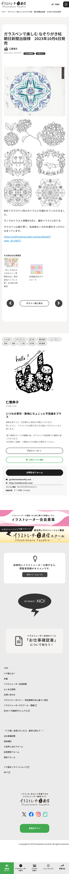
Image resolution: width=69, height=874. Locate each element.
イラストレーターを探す (21, 868)
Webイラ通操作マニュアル (17, 710)
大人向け (7, 339)
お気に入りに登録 (34, 459)
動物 (5, 343)
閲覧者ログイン (7, 868)
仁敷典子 (13, 48)
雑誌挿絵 (42, 339)
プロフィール (34, 450)
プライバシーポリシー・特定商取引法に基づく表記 (26, 700)
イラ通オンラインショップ (16, 767)
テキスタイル (20, 339)
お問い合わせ (9, 694)
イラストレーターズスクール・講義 (20, 705)
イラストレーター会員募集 (15, 684)
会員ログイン (34, 828)
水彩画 (31, 343)
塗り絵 (31, 339)
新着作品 (62, 867)
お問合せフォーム (34, 472)
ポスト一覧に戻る (34, 303)
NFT (7, 772)
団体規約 (7, 741)
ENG (57, 4)
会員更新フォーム (11, 752)
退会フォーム (9, 757)
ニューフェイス (48, 867)
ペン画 (22, 343)
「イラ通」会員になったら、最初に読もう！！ (24, 730)
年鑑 (6, 678)
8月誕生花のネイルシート (36, 272)
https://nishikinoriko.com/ (19, 483)
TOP (6, 668)
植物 (13, 343)
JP (52, 4)
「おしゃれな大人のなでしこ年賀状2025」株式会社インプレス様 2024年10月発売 (11, 273)
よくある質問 (9, 689)
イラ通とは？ (9, 673)
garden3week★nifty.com (18, 479)
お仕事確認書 (9, 736)
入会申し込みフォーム (13, 746)
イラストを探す (34, 868)
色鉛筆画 (42, 343)
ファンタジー (55, 339)
